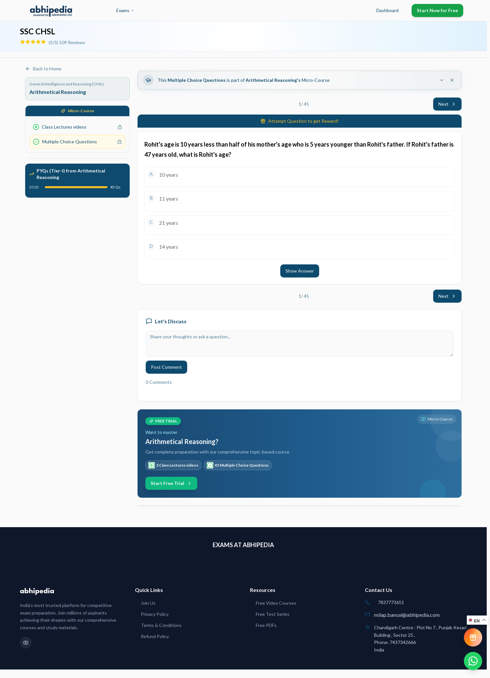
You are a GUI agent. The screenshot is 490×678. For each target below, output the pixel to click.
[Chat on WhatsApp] (473, 661)
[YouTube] (26, 643)
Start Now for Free (437, 10)
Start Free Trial (171, 483)
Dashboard (387, 10)
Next (447, 104)
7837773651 (391, 602)
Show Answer (300, 271)
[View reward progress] (473, 637)
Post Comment (166, 367)
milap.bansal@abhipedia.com (407, 615)
